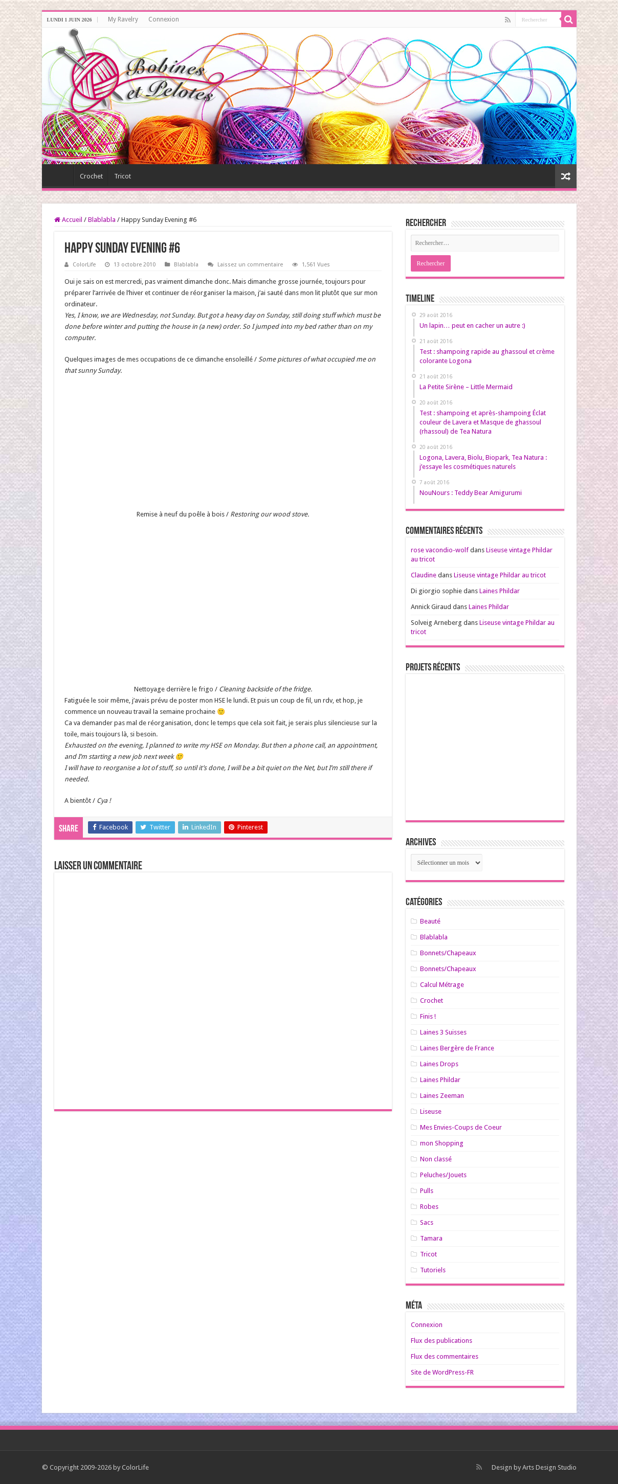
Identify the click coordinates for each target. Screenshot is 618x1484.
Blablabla (102, 219)
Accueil (68, 219)
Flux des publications (441, 1340)
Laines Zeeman (442, 1095)
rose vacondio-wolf (440, 550)
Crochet (91, 176)
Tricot (122, 176)
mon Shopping (442, 1143)
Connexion (163, 19)
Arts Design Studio (549, 1467)
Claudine (423, 575)
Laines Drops (439, 1064)
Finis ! (428, 1016)
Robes (429, 1206)
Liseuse (431, 1111)
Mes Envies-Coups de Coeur (461, 1127)
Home (60, 175)
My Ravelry (123, 19)
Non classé (436, 1159)
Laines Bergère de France (457, 1048)
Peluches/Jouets (443, 1175)
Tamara (431, 1238)
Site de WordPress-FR (442, 1372)
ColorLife (84, 264)
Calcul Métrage (442, 984)
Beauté (430, 921)
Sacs (426, 1222)
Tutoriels (433, 1270)
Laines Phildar (499, 591)
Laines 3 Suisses (443, 1032)
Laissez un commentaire (250, 264)
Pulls (426, 1191)
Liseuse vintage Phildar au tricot (500, 575)
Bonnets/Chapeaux (448, 953)
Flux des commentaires (444, 1356)
